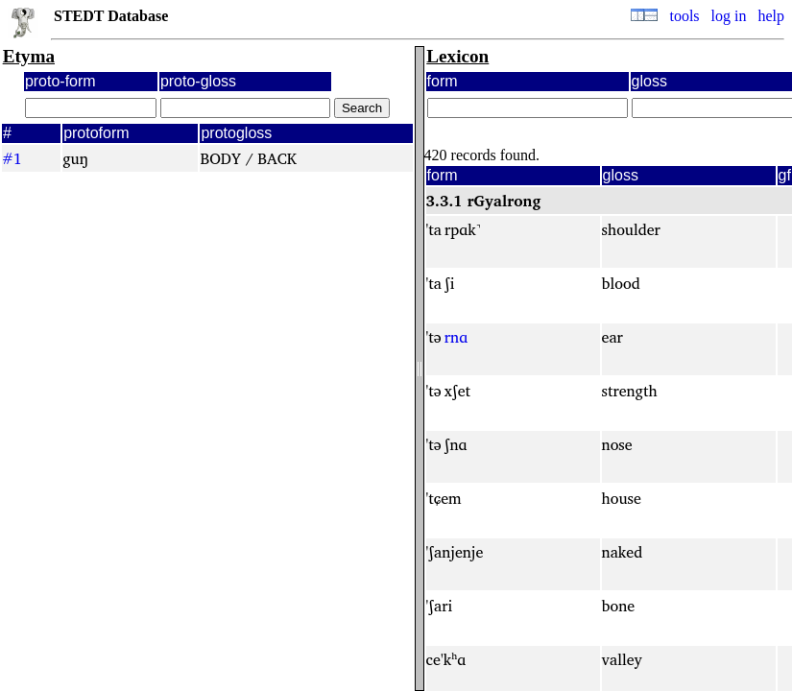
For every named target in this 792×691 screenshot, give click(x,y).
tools (684, 16)
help (770, 16)
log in (729, 16)
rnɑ (456, 336)
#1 (12, 158)
